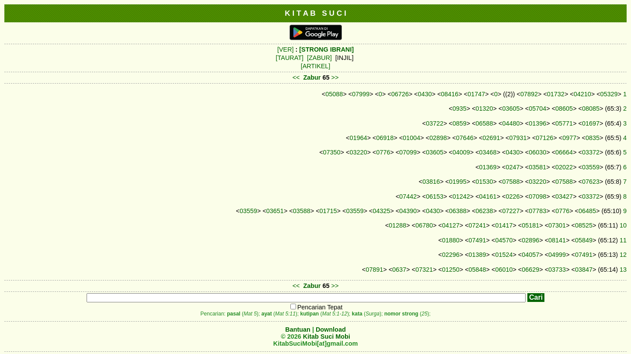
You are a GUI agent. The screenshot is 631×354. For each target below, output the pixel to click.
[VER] (285, 49)
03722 (434, 123)
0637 (399, 269)
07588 (510, 181)
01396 (537, 123)
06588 (484, 123)
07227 (510, 210)
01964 (358, 137)
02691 (491, 137)
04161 (488, 196)
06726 (400, 94)
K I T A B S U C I (315, 13)
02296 (451, 254)
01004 (411, 137)
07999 (361, 94)
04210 (582, 94)
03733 (557, 269)
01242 (461, 196)
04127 (451, 225)
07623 (591, 181)
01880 (451, 240)
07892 (529, 94)
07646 (465, 137)
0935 (460, 108)
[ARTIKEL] (316, 66)
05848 (477, 269)
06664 (564, 152)
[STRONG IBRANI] (326, 49)
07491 (477, 240)
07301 (557, 225)
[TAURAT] (289, 57)
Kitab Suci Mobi (326, 336)
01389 (477, 254)
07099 (408, 152)
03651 (275, 210)
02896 (530, 240)
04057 (530, 254)
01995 (458, 181)
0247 (512, 167)
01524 (503, 254)
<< (296, 77)
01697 (591, 123)
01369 (488, 167)
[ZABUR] (319, 57)
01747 (476, 94)
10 (623, 225)
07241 (477, 225)
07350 (332, 152)
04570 (503, 240)
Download (331, 329)
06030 (537, 152)
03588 (301, 210)
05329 (609, 94)
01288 (397, 225)
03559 (591, 167)
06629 (530, 269)
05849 (584, 240)
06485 (587, 210)
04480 (510, 123)
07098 (537, 196)
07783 (537, 210)
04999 (557, 254)
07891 (374, 269)
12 (623, 254)
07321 (424, 269)
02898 (438, 137)
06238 (484, 210)
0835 (593, 137)
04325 (381, 210)
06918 (385, 137)
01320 (484, 108)
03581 (537, 167)
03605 (510, 108)
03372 (591, 152)
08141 (557, 240)
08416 (449, 94)
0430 (425, 94)
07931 (517, 137)
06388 (458, 210)
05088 (334, 94)
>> (335, 77)
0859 (460, 123)
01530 (484, 181)
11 (623, 240)
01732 (556, 94)
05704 (537, 108)
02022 (564, 167)
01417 (503, 225)
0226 (512, 196)
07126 (544, 137)
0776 (383, 152)
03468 (488, 152)
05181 (530, 225)
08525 (584, 225)
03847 (584, 269)
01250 (451, 269)
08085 (591, 108)
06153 (434, 196)
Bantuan (297, 329)
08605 (564, 108)
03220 (358, 152)
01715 (328, 210)
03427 (564, 196)
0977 (569, 137)
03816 (431, 181)
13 (623, 269)
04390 (408, 210)
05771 (564, 123)
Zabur (312, 77)
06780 (424, 225)
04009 (461, 152)
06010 (503, 269)
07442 (408, 196)
